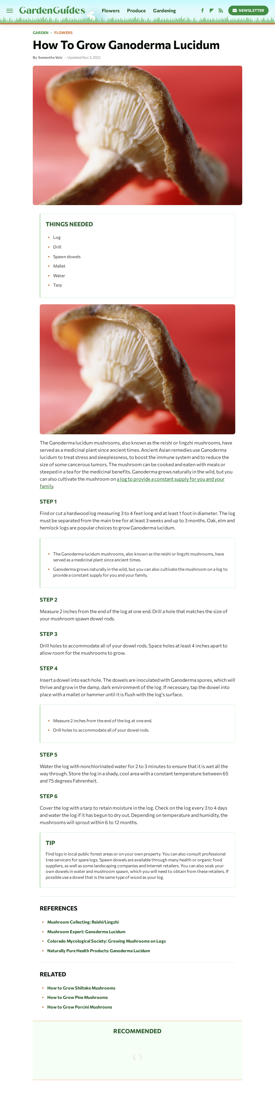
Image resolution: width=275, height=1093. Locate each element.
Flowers (111, 10)
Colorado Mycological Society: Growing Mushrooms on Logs (106, 940)
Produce (136, 10)
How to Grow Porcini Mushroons (79, 1006)
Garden (41, 33)
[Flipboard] (211, 10)
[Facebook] (202, 10)
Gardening (164, 10)
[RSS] (221, 10)
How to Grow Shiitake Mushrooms (81, 987)
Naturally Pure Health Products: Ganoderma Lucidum (98, 950)
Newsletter (249, 10)
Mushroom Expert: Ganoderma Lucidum (86, 931)
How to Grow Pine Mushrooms (77, 997)
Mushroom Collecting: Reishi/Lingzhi (83, 921)
